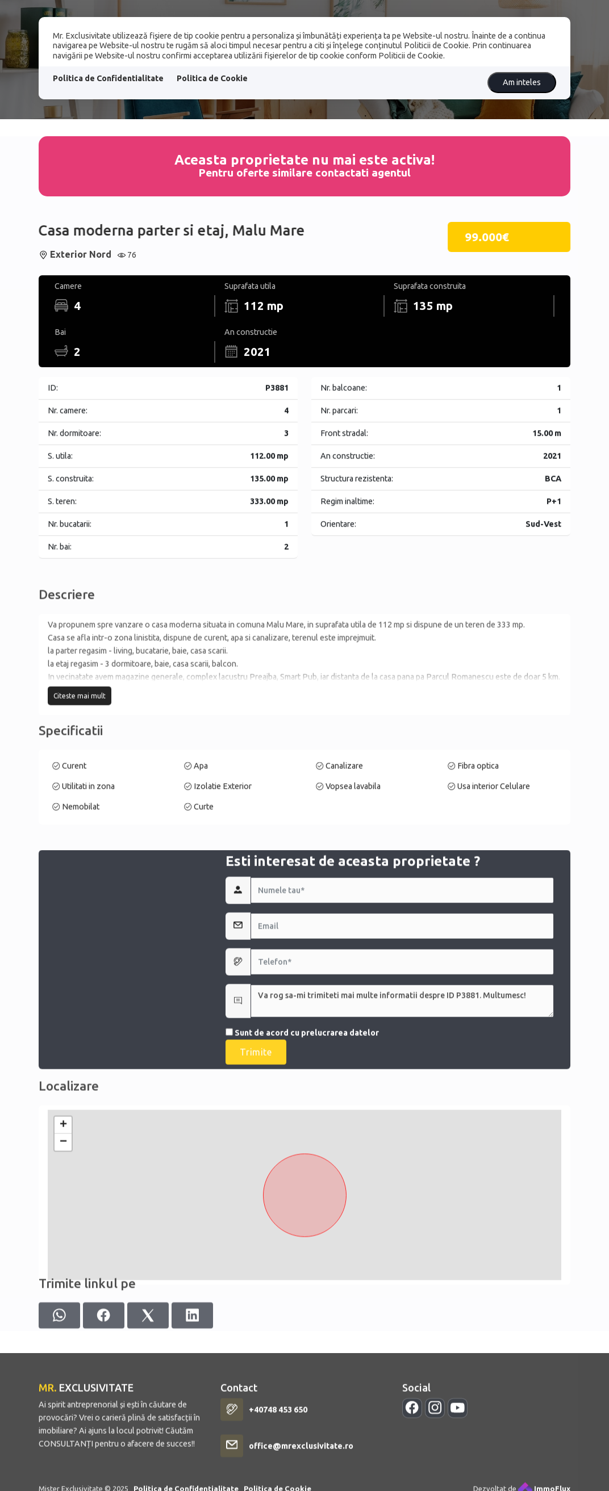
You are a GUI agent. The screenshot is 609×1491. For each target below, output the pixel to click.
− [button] (63, 1227)
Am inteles (522, 82)
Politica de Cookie (212, 78)
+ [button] (63, 1210)
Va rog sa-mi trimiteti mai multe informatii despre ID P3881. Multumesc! (402, 1092)
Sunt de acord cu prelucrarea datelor (302, 1123)
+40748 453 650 (278, 1476)
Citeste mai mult (79, 749)
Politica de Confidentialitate (108, 78)
